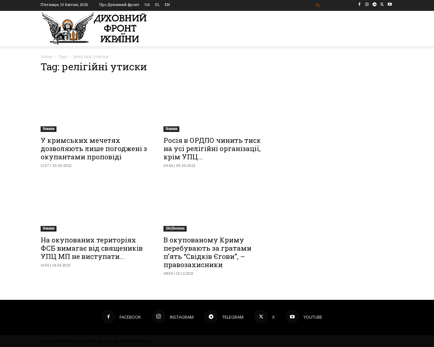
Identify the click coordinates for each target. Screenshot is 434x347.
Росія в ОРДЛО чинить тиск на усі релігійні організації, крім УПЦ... (212, 148)
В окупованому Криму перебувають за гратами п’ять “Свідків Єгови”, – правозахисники (207, 252)
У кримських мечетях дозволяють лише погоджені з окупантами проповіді (94, 148)
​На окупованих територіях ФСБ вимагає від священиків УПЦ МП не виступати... (92, 248)
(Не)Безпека (175, 228)
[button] (318, 5)
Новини (48, 129)
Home (46, 56)
